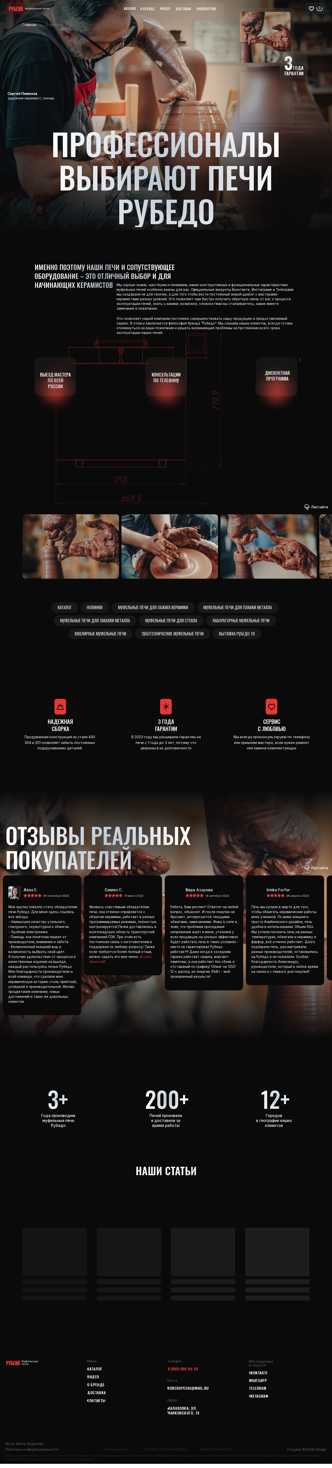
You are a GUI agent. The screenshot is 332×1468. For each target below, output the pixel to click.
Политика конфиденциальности (31, 1453)
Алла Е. (30, 894)
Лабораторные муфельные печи (242, 622)
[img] (95, 897)
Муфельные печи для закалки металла (93, 622)
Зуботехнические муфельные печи (173, 637)
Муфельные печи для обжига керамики (154, 608)
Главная (29, 25)
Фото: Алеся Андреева (24, 1448)
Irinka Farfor (278, 894)
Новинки (94, 608)
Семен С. (114, 894)
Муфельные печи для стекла (171, 622)
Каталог (62, 608)
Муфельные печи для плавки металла (240, 608)
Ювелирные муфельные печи (98, 637)
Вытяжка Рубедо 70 (239, 637)
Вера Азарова (199, 894)
